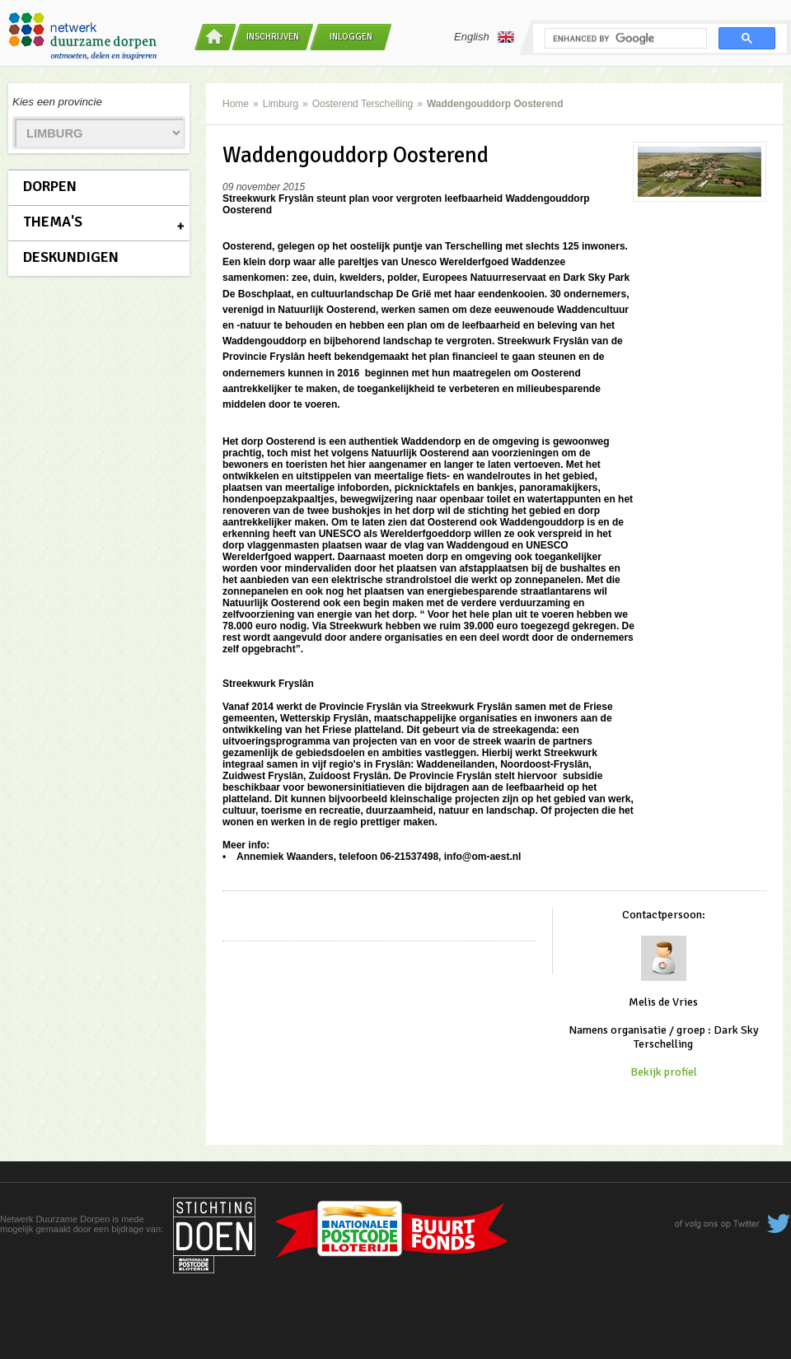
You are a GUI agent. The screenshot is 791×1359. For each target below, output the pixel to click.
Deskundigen (71, 257)
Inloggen (351, 36)
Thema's (52, 221)
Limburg (280, 104)
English (484, 37)
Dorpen (50, 186)
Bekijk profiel (663, 1072)
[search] (624, 38)
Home (235, 104)
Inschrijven (272, 36)
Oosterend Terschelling (363, 104)
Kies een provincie (57, 102)
